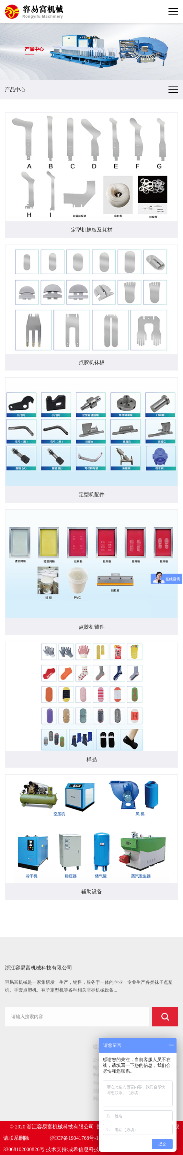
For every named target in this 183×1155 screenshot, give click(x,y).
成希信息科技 (83, 1149)
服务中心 (20, 1102)
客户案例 (20, 1086)
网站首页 (20, 1062)
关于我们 (20, 1070)
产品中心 (20, 1078)
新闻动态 (20, 1094)
